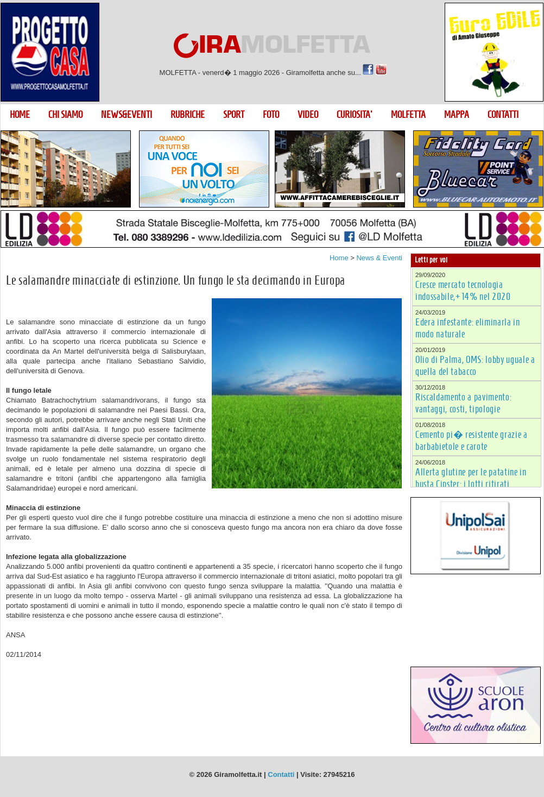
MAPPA (456, 114)
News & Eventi (379, 258)
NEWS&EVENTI (126, 114)
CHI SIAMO (65, 114)
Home (339, 258)
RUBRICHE (187, 114)
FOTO (271, 114)
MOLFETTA (408, 114)
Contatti (281, 774)
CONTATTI (503, 114)
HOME (20, 114)
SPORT (233, 114)
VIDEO (308, 114)
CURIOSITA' (354, 114)
